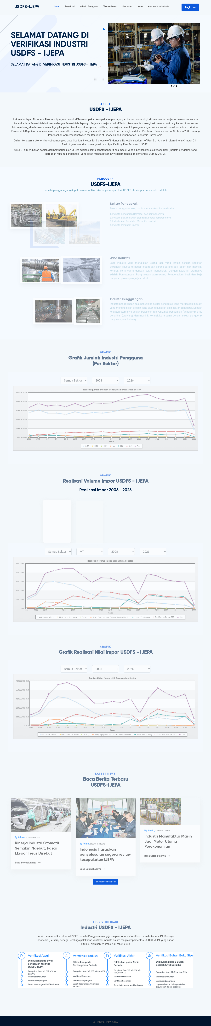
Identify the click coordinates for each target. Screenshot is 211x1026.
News (140, 6)
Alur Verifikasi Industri (158, 6)
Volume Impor (110, 6)
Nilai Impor (127, 6)
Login (190, 7)
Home (56, 6)
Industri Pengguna (89, 6)
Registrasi (69, 6)
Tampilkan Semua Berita (105, 881)
